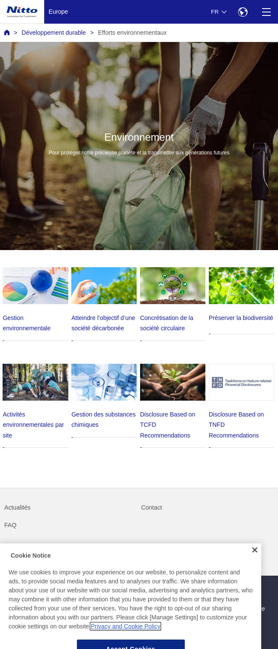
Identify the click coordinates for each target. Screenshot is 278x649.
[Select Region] (242, 12)
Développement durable (53, 32)
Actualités (17, 507)
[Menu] (266, 12)
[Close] (254, 558)
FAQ (10, 525)
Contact (151, 507)
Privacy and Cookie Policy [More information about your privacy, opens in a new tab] (125, 634)
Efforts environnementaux (132, 32)
